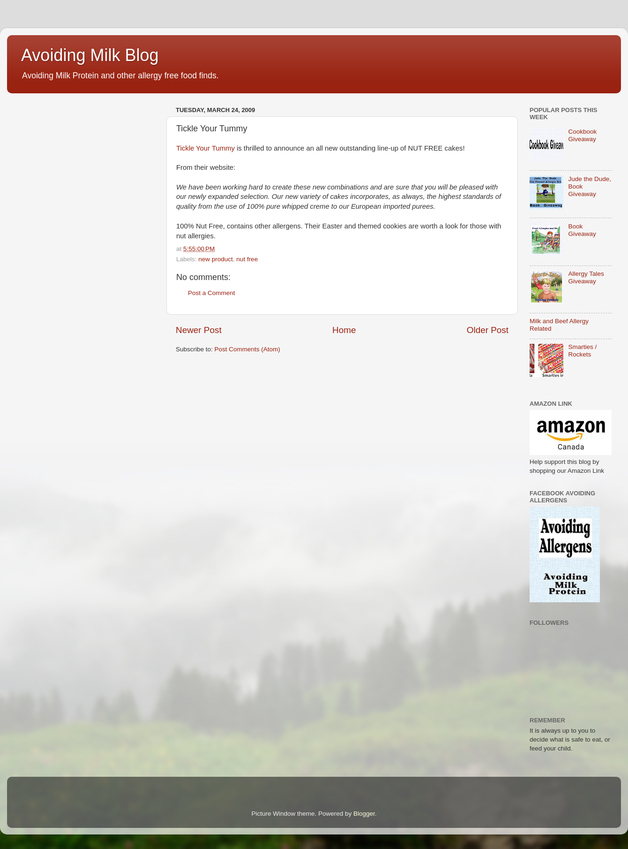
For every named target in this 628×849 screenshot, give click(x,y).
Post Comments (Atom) (247, 349)
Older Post (487, 330)
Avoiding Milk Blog (89, 55)
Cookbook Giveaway (582, 135)
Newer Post (199, 330)
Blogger (364, 813)
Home (344, 330)
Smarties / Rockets (582, 350)
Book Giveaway (582, 230)
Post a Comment (211, 292)
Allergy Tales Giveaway (586, 277)
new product (215, 259)
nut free (247, 259)
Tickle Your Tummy (205, 148)
